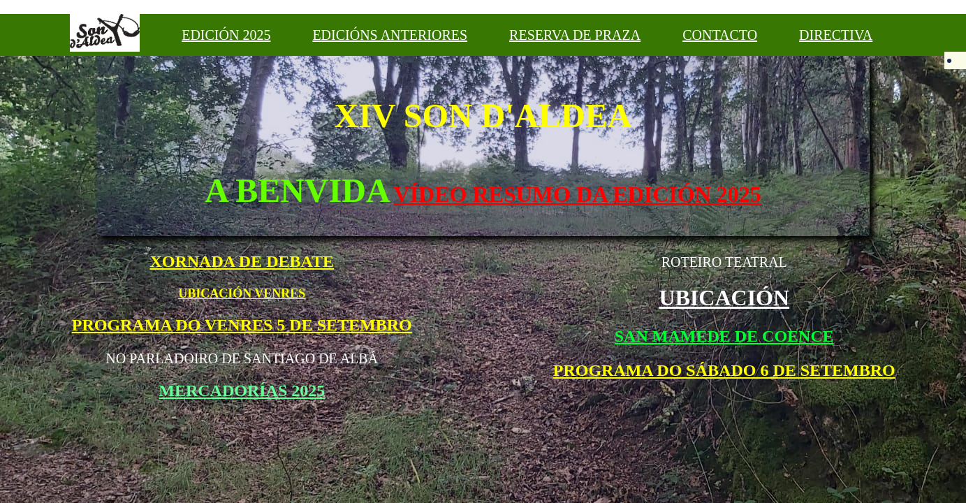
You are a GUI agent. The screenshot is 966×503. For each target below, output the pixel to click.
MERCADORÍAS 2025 (242, 390)
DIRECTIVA (835, 35)
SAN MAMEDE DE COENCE (724, 336)
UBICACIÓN (724, 297)
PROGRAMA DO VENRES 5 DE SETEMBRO (242, 325)
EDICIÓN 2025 (226, 35)
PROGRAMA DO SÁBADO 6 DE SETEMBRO (724, 370)
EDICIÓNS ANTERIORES (389, 35)
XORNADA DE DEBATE (241, 261)
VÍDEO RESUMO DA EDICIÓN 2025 (577, 194)
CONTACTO (719, 35)
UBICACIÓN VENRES (241, 293)
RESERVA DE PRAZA (575, 35)
